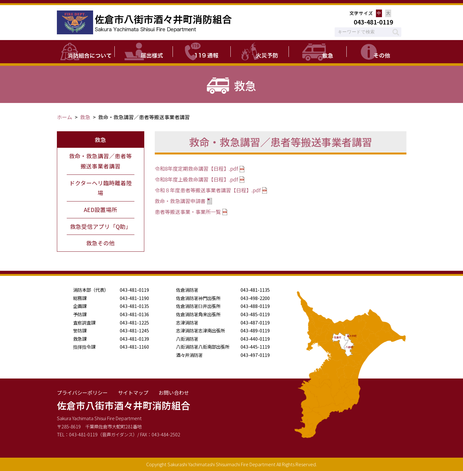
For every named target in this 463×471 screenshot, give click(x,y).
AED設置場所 (100, 210)
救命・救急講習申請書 (180, 201)
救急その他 (100, 243)
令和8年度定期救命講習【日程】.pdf (196, 168)
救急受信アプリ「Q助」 (100, 226)
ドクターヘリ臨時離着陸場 (100, 188)
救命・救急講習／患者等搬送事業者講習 (100, 161)
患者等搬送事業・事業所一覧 (188, 211)
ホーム (64, 117)
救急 (85, 117)
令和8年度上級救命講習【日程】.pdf (196, 179)
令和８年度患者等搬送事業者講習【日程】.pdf (208, 190)
